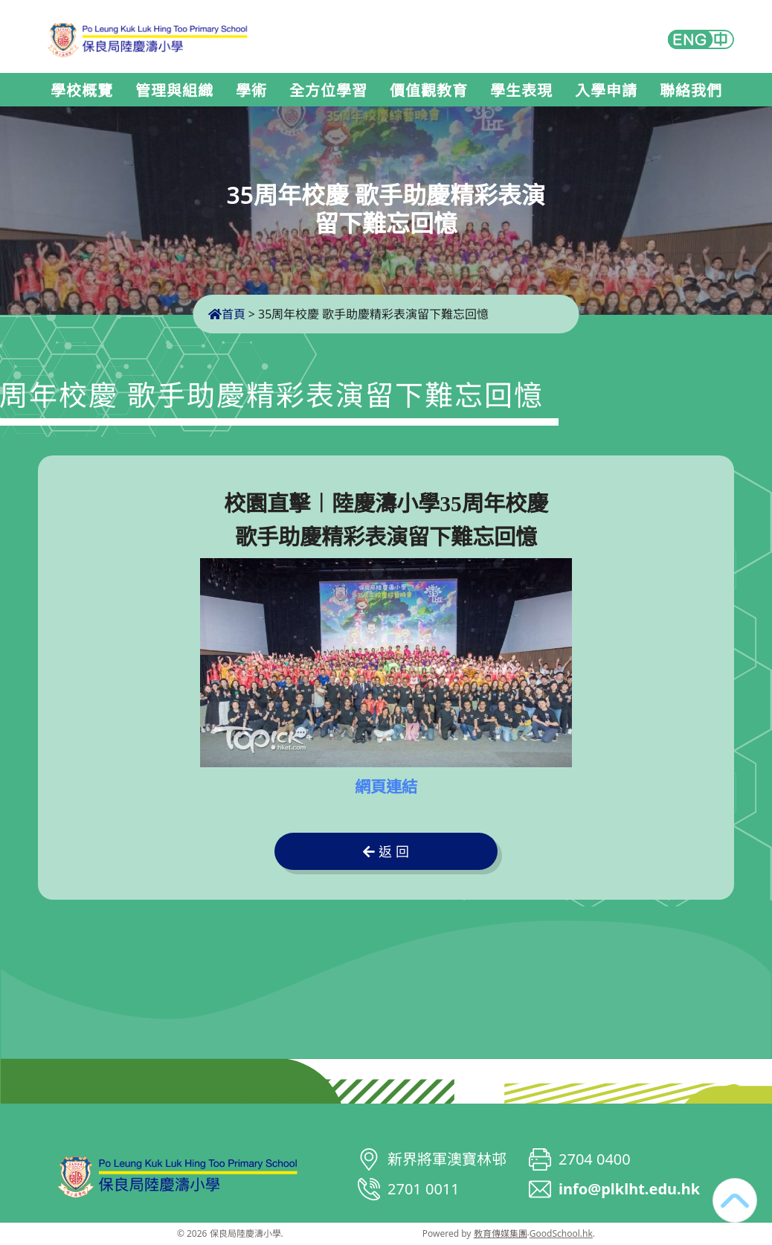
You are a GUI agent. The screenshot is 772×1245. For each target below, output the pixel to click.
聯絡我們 (691, 91)
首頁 (226, 314)
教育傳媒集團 (500, 1233)
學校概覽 (82, 91)
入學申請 (606, 91)
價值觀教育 (429, 91)
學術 (251, 91)
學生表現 (521, 91)
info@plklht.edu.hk (629, 1189)
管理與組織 (174, 91)
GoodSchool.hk (561, 1233)
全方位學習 (328, 91)
